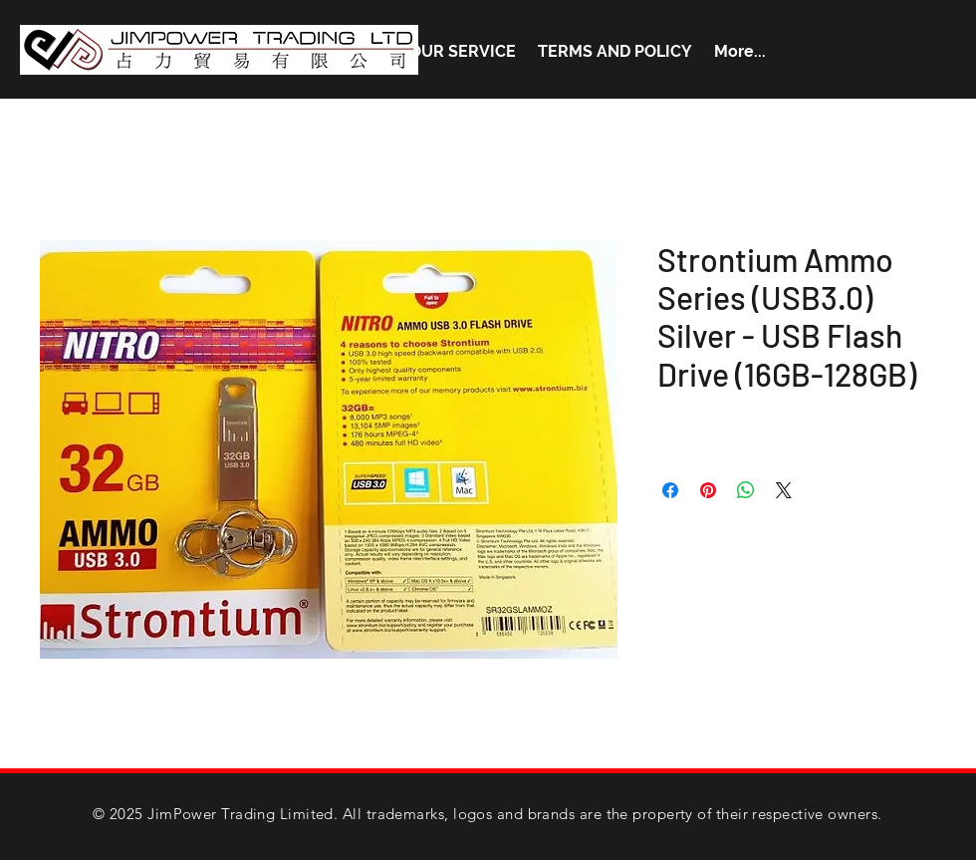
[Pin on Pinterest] (708, 490)
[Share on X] (784, 490)
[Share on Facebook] (670, 490)
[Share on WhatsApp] (746, 490)
